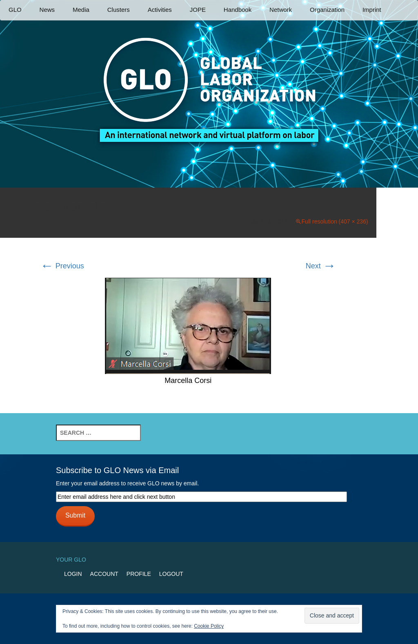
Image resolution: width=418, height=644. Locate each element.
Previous (62, 266)
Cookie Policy (209, 626)
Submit (75, 515)
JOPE (198, 9)
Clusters (118, 9)
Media (81, 9)
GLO (15, 9)
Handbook (237, 9)
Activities (160, 9)
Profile (139, 574)
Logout (171, 574)
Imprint (371, 9)
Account (104, 574)
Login (73, 574)
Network (280, 9)
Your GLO (71, 559)
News (47, 9)
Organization (327, 9)
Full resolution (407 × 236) (335, 221)
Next (321, 266)
